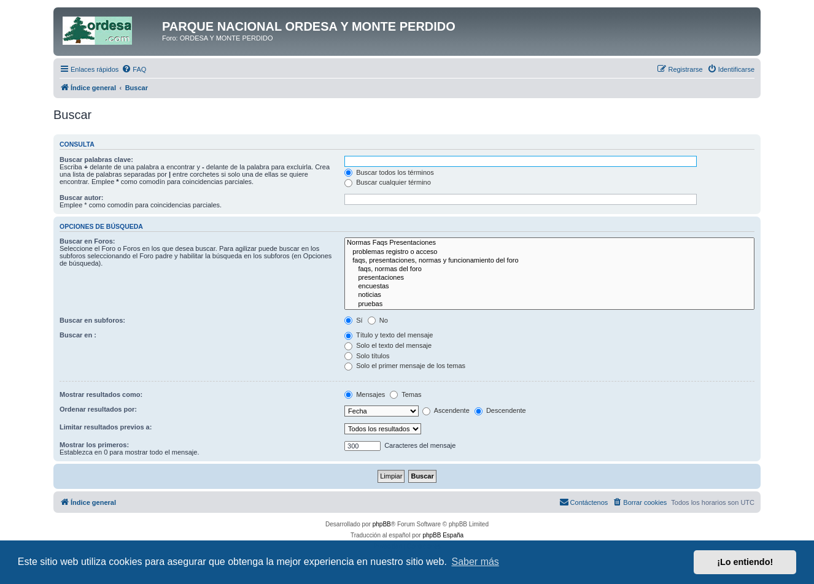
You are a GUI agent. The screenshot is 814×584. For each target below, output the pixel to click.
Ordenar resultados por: (98, 409)
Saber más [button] (475, 561)
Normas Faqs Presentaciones (549, 243)
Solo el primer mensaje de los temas (404, 365)
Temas (405, 394)
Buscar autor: (82, 197)
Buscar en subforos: (92, 320)
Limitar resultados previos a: (106, 427)
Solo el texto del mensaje (388, 345)
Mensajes (364, 394)
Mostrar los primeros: (94, 444)
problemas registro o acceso (549, 252)
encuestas (549, 286)
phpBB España (442, 535)
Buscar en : (78, 335)
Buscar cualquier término (387, 182)
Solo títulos (366, 355)
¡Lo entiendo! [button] (745, 562)
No (378, 320)
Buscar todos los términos (389, 172)
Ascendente (446, 410)
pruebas (549, 304)
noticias (549, 295)
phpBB (382, 524)
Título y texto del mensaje (388, 335)
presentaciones (549, 278)
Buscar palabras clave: (96, 159)
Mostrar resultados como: (101, 394)
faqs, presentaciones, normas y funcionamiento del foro (549, 260)
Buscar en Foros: (87, 241)
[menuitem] (134, 69)
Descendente (500, 410)
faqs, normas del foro (549, 269)
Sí (353, 320)
